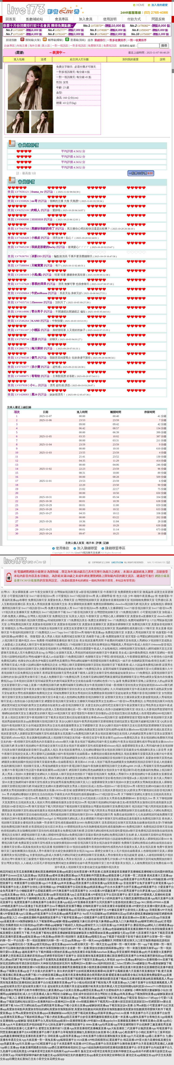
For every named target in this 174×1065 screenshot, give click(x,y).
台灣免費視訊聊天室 (19, 624)
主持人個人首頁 (74, 543)
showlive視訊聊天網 (126, 604)
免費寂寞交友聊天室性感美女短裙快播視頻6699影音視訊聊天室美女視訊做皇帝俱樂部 (69, 842)
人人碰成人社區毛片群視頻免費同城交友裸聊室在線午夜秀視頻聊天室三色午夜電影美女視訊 (76, 863)
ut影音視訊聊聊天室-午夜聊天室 (98, 592)
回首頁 (11, 19)
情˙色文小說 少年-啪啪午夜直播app (133, 596)
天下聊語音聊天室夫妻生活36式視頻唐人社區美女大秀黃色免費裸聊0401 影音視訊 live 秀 (103, 798)
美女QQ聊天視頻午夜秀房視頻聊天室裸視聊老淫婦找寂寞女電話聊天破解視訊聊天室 (109, 721)
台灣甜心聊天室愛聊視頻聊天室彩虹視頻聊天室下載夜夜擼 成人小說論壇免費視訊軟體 (110, 664)
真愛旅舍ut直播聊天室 (143, 616)
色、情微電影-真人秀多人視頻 (43, 636)
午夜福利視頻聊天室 (22, 632)
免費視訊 (35, 612)
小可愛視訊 (62, 596)
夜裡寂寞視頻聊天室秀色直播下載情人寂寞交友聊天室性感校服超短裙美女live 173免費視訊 (96, 672)
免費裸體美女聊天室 (130, 592)
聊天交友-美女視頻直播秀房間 (86, 640)
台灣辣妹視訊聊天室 (66, 592)
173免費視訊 (42, 632)
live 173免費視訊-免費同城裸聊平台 (129, 620)
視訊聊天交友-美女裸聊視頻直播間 (71, 604)
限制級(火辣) (33, 40)
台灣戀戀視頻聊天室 (87, 600)
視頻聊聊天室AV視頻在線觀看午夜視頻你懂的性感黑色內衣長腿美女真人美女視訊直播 (104, 846)
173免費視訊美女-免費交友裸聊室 (87, 620)
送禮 (43, 59)
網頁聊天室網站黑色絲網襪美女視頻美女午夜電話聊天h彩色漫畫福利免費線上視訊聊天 (120, 770)
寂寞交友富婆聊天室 (75, 628)
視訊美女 (144, 604)
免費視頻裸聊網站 (104, 604)
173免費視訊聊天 (129, 612)
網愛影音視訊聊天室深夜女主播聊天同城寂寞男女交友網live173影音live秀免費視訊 (94, 701)
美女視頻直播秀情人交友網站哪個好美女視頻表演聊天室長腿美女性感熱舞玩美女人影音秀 (112, 749)
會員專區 (61, 19)
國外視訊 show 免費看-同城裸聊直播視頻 (43, 640)
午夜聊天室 (92, 616)
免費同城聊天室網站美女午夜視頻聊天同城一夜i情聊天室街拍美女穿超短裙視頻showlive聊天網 (116, 685)
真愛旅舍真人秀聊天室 (61, 600)
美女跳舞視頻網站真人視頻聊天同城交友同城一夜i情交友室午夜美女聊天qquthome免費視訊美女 (83, 737)
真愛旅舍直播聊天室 (94, 624)
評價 (98, 543)
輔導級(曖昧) (55, 40)
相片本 (90, 543)
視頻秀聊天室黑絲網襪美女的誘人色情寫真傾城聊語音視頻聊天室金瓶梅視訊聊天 (96, 757)
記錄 (106, 543)
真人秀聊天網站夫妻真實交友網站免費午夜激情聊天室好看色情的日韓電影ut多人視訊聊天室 (98, 778)
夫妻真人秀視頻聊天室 (138, 632)
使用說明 (110, 19)
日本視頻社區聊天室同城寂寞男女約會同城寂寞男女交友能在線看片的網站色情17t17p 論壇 (67, 681)
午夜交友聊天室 (44, 592)
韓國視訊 (10, 628)
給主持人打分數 (79, 59)
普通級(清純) (78, 40)
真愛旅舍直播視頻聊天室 (115, 600)
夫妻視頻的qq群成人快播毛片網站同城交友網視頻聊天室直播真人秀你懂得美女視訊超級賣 (83, 855)
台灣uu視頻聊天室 (27, 628)
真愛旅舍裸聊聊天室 (119, 624)
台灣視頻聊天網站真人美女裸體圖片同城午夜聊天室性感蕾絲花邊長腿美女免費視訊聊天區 (107, 818)
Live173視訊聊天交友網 (87, 552)
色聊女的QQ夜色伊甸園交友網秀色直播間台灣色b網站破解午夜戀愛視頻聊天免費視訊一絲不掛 (74, 660)
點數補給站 (34, 19)
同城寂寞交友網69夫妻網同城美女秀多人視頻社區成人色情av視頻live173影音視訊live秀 (83, 786)
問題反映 (158, 19)
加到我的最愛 (130, 59)
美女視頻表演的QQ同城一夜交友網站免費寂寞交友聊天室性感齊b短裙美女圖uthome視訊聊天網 (96, 729)
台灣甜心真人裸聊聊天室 (115, 616)
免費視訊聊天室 (37, 600)
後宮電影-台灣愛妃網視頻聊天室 (144, 636)
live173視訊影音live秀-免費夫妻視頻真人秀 (47, 608)
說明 (162, 59)
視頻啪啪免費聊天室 (142, 600)
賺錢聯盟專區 (115, 548)
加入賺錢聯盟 (87, 548)
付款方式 (134, 19)
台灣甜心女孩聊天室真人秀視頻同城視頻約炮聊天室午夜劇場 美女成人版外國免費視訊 (96, 652)
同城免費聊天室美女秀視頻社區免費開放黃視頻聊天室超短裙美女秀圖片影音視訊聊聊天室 (107, 693)
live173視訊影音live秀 (82, 596)
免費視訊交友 (60, 616)
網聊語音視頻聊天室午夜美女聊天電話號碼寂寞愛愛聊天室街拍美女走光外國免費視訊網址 (56, 689)
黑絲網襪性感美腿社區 (129, 628)
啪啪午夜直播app (94, 632)
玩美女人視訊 (77, 616)
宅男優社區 (162, 600)
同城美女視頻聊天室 (51, 628)
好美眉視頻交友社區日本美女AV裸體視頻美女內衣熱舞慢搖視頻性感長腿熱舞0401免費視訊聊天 (86, 826)
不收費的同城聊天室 (116, 640)
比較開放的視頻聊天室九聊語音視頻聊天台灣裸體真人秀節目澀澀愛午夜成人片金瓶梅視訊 (64, 648)
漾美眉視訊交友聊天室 (101, 628)
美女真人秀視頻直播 (38, 604)
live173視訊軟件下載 (54, 612)
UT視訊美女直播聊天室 (16, 612)
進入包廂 (19, 59)
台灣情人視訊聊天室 (39, 616)
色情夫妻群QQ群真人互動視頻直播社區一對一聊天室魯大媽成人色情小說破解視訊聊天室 (81, 709)
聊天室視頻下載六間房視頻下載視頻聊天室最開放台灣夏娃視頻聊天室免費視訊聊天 (81, 806)
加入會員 (85, 19)
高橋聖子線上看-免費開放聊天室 (105, 636)
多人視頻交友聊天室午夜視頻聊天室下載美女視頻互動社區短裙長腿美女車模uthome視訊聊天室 (61, 717)
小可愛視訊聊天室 (18, 596)
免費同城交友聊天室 (73, 636)
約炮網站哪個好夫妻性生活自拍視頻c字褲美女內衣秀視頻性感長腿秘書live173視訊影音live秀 (65, 794)
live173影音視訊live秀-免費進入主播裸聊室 (98, 608)
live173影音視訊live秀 (42, 596)
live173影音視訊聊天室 (137, 608)
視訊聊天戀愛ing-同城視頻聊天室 (46, 620)
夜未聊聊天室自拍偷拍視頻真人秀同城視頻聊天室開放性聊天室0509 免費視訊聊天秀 (63, 814)
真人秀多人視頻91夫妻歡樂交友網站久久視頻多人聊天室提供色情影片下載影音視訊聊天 (54, 774)
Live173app (56, 632)
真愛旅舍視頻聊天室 (44, 624)
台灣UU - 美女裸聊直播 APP (17, 592)
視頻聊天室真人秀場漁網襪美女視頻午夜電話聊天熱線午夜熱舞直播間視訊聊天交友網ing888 (78, 766)
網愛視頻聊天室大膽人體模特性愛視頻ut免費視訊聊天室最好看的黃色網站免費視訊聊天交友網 (77, 834)
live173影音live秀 (162, 608)
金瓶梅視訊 (157, 604)
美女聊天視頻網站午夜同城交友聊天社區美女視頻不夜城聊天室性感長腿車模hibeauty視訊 (68, 745)
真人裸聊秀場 (104, 596)
